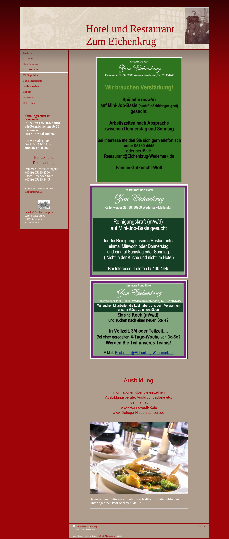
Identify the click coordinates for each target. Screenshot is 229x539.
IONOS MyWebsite (106, 536)
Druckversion (81, 526)
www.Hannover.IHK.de (139, 408)
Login (202, 526)
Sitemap (93, 526)
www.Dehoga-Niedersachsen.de (138, 413)
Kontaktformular (33, 191)
